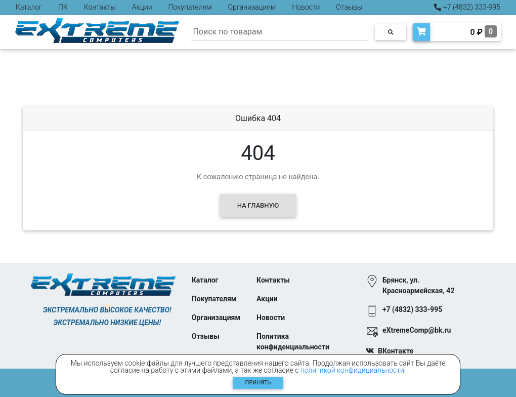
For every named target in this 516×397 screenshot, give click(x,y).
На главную (258, 205)
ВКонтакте (395, 351)
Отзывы (349, 7)
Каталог (29, 7)
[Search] (279, 32)
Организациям (252, 7)
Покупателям (190, 7)
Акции (142, 7)
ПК (63, 7)
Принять (258, 382)
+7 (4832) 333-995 (467, 7)
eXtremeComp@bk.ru (416, 330)
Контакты (100, 7)
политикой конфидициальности (352, 370)
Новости (306, 7)
